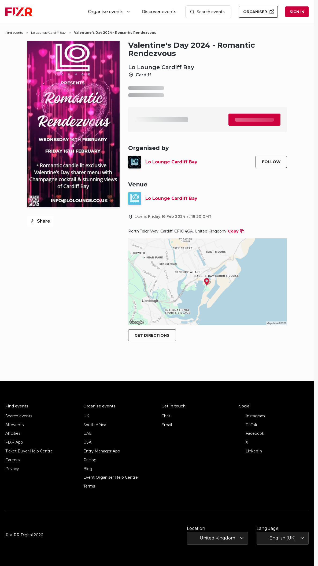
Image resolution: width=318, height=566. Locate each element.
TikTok (248, 425)
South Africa (94, 425)
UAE (87, 433)
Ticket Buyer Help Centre (29, 451)
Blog (87, 469)
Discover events (159, 11)
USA (87, 442)
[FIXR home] (18, 12)
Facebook (251, 433)
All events (14, 425)
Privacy (12, 469)
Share (40, 221)
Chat (165, 416)
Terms (89, 486)
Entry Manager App (101, 451)
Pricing (90, 460)
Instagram (252, 416)
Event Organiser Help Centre (110, 477)
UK (86, 416)
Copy (236, 231)
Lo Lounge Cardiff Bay (171, 161)
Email (166, 425)
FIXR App (14, 442)
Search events (207, 11)
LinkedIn (250, 451)
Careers (12, 460)
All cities (12, 433)
